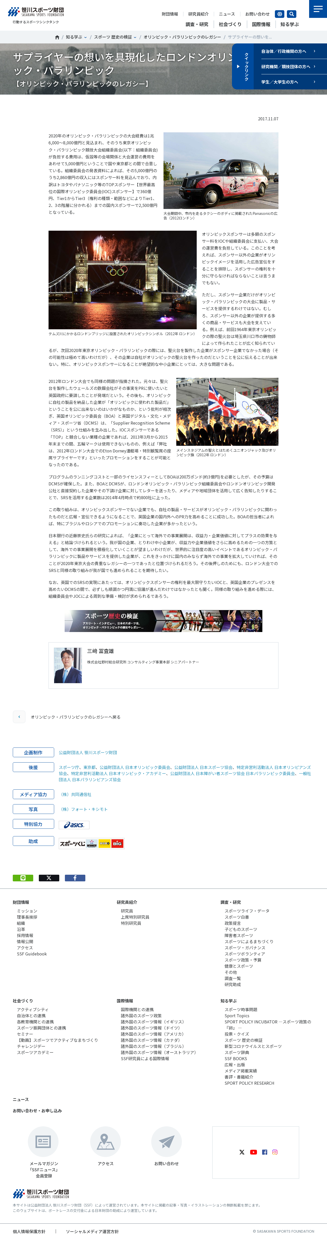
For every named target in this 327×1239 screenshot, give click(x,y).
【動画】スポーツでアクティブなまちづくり (57, 1040)
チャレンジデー (31, 1046)
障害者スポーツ (239, 935)
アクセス (25, 947)
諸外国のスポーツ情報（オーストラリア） (159, 1052)
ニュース (227, 14)
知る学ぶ (74, 37)
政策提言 (233, 923)
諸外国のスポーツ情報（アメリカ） (153, 1034)
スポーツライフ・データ (247, 911)
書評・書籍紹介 (239, 1077)
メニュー (318, 9)
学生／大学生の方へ (279, 82)
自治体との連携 (31, 1015)
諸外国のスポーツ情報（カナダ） (151, 1040)
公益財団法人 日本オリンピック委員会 (135, 767)
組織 (21, 923)
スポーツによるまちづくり (249, 941)
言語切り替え (279, 14)
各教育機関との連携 (35, 1022)
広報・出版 (235, 1064)
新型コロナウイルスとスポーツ (253, 1046)
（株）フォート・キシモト (83, 809)
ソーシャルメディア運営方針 (92, 1231)
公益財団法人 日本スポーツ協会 (203, 767)
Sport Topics (237, 1015)
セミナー (25, 1034)
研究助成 (233, 984)
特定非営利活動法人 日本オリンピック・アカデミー (118, 773)
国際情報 (125, 1001)
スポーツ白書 (237, 917)
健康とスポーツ (239, 966)
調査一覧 (233, 978)
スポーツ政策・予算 (243, 960)
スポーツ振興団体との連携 (41, 1028)
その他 (231, 972)
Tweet (49, 102)
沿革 (21, 929)
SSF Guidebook (32, 954)
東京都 (89, 767)
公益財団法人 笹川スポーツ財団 (88, 752)
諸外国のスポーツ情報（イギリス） (153, 1022)
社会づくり (23, 1001)
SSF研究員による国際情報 (145, 1058)
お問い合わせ (257, 14)
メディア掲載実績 (241, 1071)
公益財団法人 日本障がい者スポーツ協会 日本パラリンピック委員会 (232, 773)
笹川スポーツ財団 (57, 37)
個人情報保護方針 (29, 1231)
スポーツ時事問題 (241, 1009)
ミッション (27, 911)
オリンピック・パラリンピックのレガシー (182, 37)
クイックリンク (246, 66)
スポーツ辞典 (237, 1052)
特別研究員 (131, 923)
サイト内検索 (291, 14)
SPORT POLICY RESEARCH (249, 1083)
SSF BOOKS (236, 1058)
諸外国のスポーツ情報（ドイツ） (151, 1028)
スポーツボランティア (245, 954)
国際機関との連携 (137, 1009)
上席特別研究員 (135, 917)
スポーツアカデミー (35, 1052)
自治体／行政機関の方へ (283, 51)
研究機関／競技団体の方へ (285, 66)
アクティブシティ (33, 1009)
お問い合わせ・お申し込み (37, 1110)
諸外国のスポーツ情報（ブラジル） (153, 1046)
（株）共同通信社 (75, 794)
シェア (75, 102)
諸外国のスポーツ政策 (141, 1015)
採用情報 (25, 935)
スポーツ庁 (69, 767)
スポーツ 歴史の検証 (113, 37)
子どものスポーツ (241, 929)
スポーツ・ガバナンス (245, 947)
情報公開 (25, 941)
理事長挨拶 (27, 917)
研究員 (127, 911)
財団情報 (170, 14)
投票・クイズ (237, 1034)
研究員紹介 (198, 14)
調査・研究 (230, 902)
